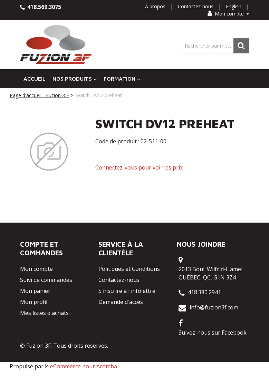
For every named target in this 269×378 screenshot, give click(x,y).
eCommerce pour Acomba (83, 366)
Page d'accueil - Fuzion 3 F (39, 95)
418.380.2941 (204, 292)
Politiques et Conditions (129, 269)
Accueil (34, 78)
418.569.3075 (40, 7)
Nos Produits (74, 78)
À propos (155, 6)
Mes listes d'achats (44, 313)
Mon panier (35, 291)
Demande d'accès (120, 302)
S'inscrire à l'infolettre (126, 291)
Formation (122, 78)
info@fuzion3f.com (214, 307)
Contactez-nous (195, 6)
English (233, 6)
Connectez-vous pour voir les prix (139, 167)
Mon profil (33, 302)
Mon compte (228, 13)
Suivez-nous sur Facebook (213, 332)
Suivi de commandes (46, 280)
